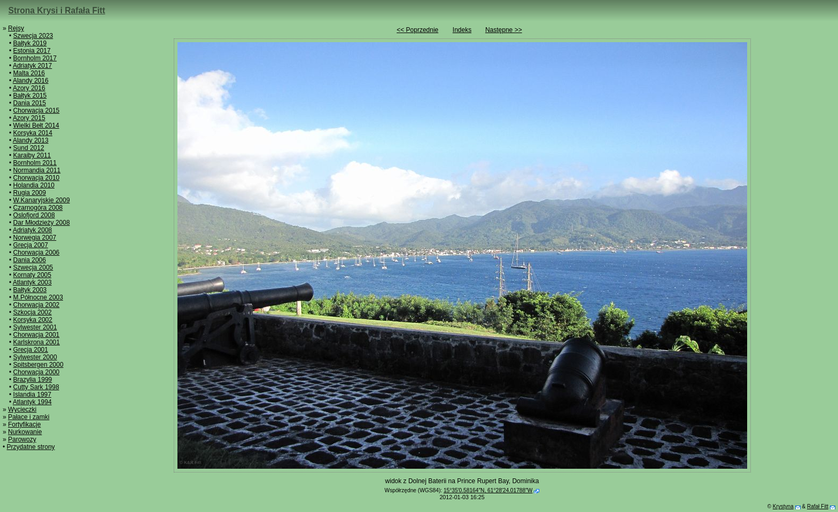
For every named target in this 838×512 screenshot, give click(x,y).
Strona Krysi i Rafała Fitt (57, 10)
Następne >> (503, 30)
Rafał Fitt (817, 506)
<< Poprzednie (417, 30)
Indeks (462, 30)
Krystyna (783, 506)
